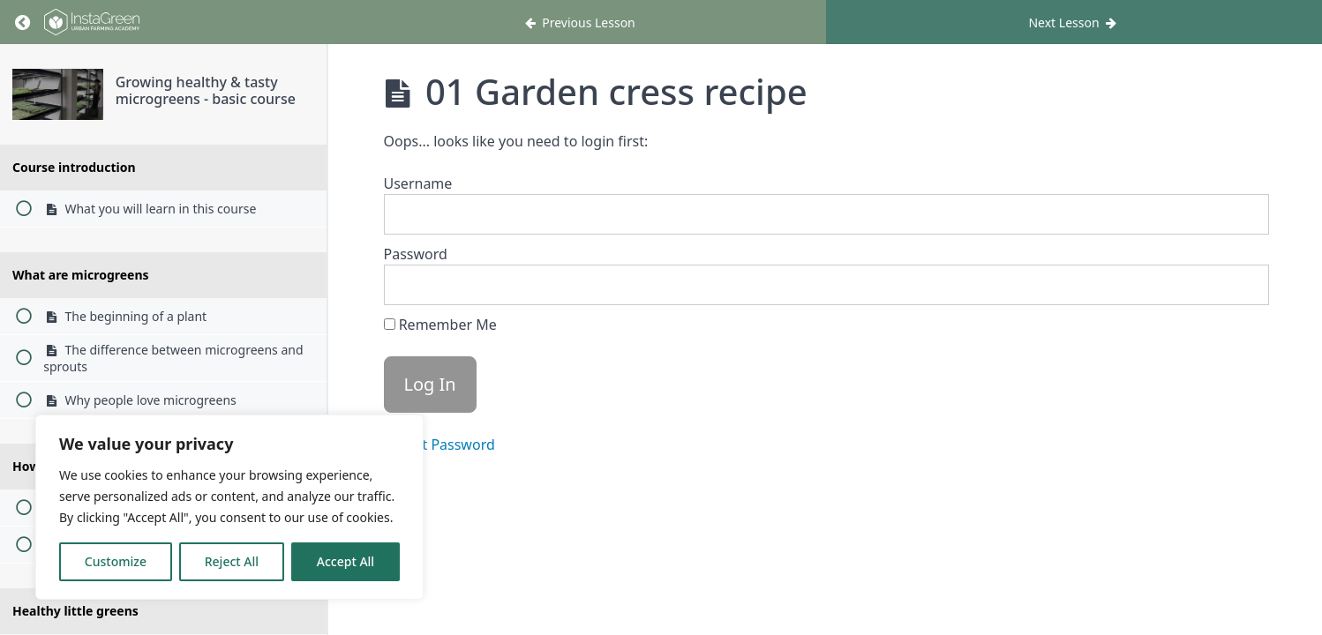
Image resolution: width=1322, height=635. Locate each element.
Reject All (232, 561)
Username (418, 183)
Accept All (345, 561)
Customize (115, 561)
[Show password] (1238, 285)
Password (415, 254)
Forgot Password (439, 444)
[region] (229, 507)
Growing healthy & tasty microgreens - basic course (206, 90)
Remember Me (440, 324)
